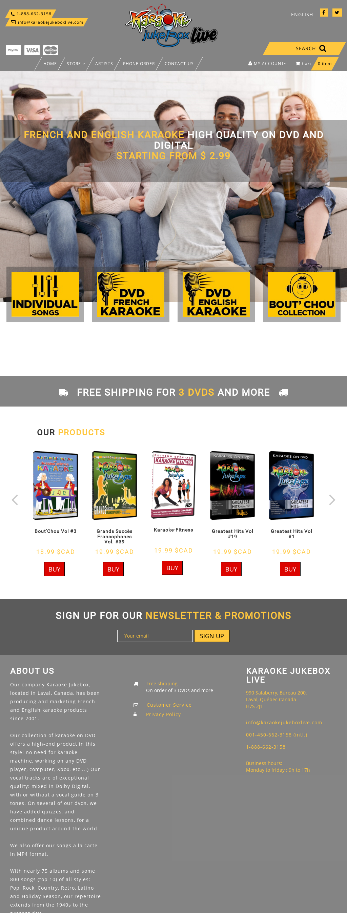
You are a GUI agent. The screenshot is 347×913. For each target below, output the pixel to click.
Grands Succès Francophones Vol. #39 (114, 536)
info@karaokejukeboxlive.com (46, 22)
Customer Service (169, 705)
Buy (54, 569)
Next (332, 202)
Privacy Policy (163, 714)
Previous (15, 202)
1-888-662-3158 (31, 14)
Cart (315, 65)
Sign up (212, 636)
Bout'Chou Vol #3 (56, 531)
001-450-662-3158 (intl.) (276, 734)
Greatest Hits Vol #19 (232, 533)
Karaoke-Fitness (173, 530)
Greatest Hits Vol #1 (291, 533)
